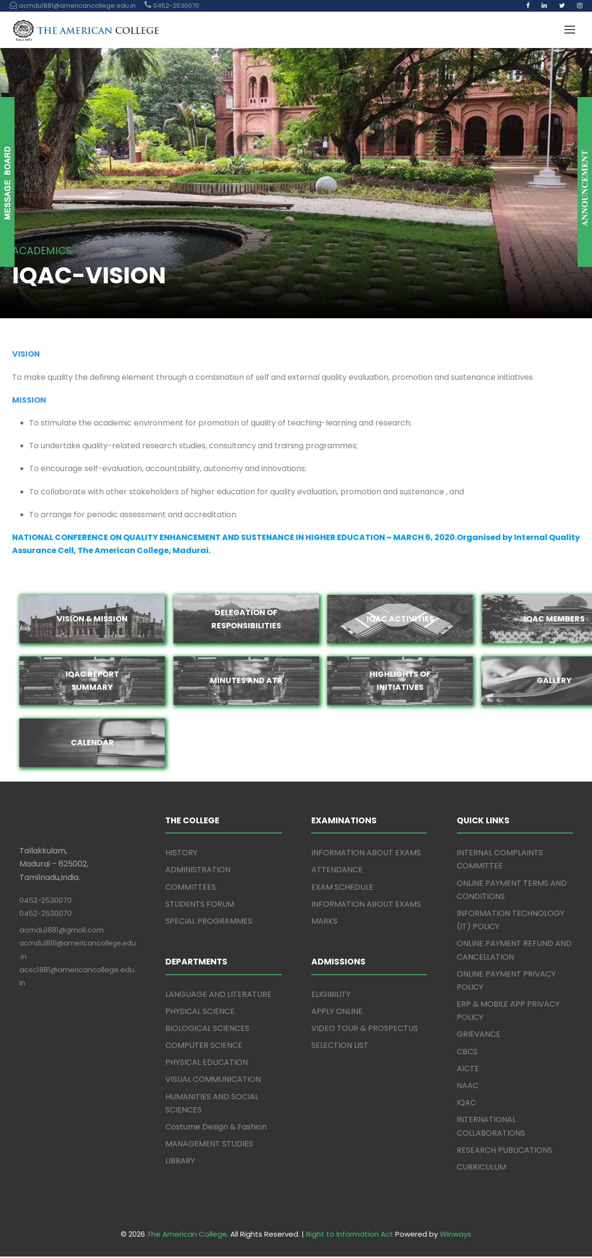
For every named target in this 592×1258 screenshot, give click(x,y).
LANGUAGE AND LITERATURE (218, 995)
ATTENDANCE (337, 871)
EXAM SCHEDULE (342, 888)
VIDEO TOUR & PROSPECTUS (364, 1029)
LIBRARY (180, 1162)
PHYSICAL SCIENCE (200, 1012)
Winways (455, 1236)
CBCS (467, 1053)
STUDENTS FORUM (199, 905)
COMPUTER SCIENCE (203, 1046)
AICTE (468, 1070)
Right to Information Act (349, 1236)
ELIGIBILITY (331, 995)
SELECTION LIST (339, 1046)
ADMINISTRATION (197, 871)
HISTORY (181, 854)
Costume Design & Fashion (216, 1128)
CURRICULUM (481, 1168)
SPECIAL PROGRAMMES (208, 922)
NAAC (468, 1087)
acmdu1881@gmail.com (61, 932)
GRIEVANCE (478, 1036)
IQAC (466, 1104)
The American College (187, 1236)
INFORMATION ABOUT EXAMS (366, 854)
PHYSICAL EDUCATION (206, 1064)
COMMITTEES (190, 888)
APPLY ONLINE (337, 1012)
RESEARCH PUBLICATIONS (504, 1151)
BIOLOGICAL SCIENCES (207, 1029)
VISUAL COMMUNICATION (213, 1081)
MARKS (324, 922)
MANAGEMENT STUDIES (209, 1145)
